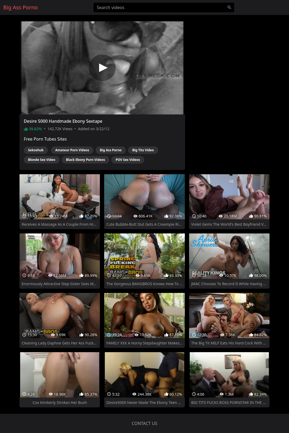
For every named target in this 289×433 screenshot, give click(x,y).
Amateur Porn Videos (72, 150)
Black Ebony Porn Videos (85, 159)
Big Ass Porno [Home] (20, 7)
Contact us (144, 423)
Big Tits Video (143, 150)
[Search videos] (164, 7)
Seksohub (36, 150)
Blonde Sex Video (41, 159)
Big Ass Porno (111, 150)
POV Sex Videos (128, 159)
